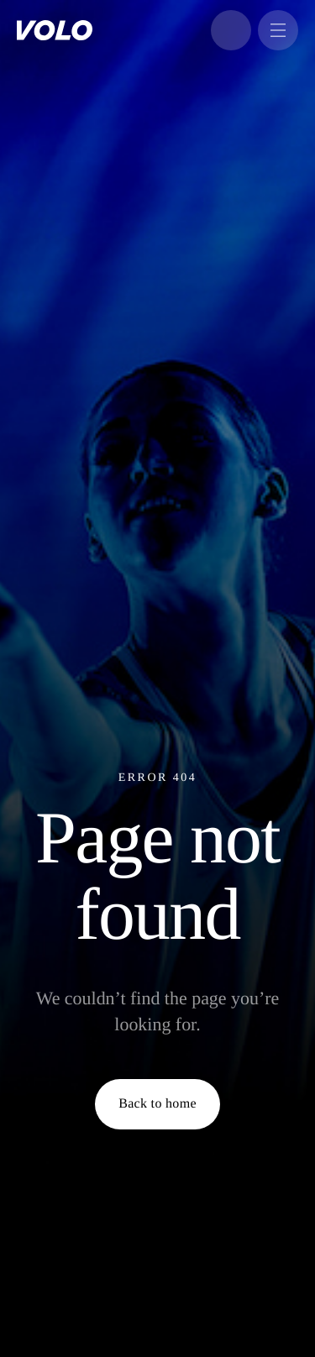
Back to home (157, 1104)
